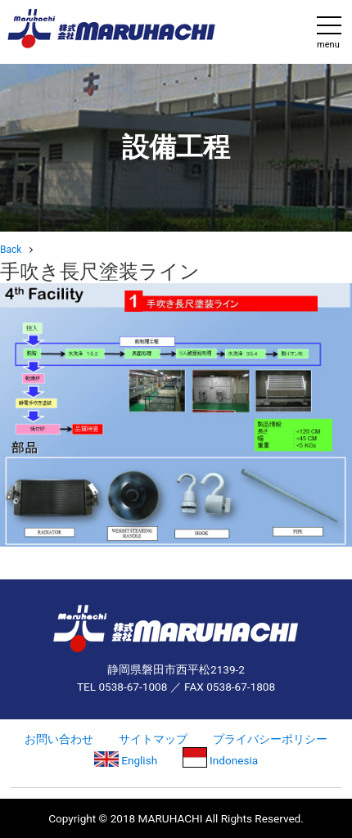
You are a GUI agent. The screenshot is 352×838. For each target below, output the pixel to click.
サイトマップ (153, 739)
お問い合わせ (59, 739)
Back (10, 249)
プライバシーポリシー (270, 739)
